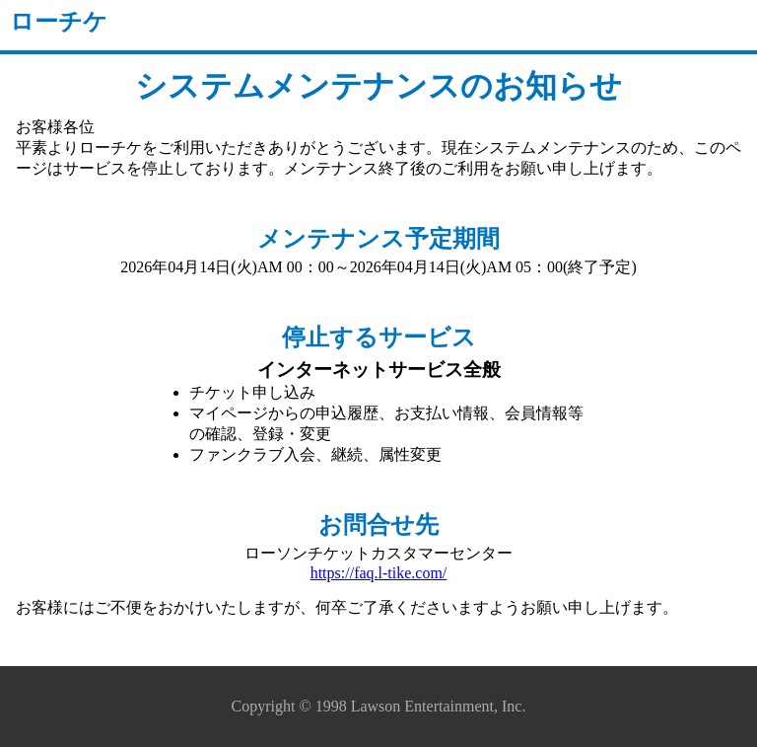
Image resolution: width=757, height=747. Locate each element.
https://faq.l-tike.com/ (378, 572)
